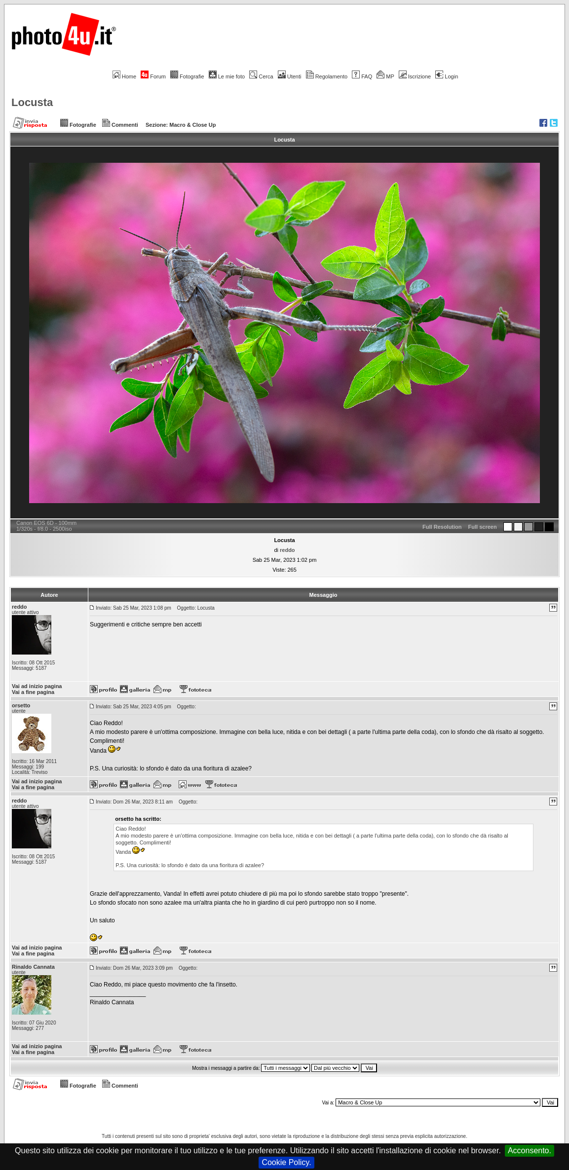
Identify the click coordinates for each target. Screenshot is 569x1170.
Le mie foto (227, 76)
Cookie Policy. (286, 1162)
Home (124, 76)
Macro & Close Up (192, 125)
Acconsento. (529, 1150)
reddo (287, 550)
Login (446, 76)
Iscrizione (415, 76)
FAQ (362, 76)
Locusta (32, 102)
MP (385, 76)
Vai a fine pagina (33, 692)
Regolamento (326, 76)
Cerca (261, 76)
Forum (153, 76)
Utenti (290, 76)
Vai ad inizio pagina (37, 686)
